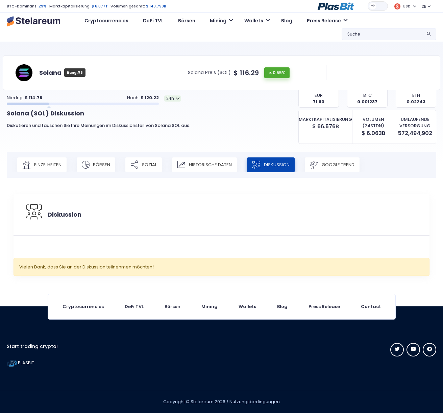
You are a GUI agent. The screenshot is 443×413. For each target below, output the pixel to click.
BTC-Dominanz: (22, 6)
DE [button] (424, 6)
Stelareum (202, 401)
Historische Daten (204, 165)
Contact (371, 306)
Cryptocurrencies (106, 20)
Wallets (247, 306)
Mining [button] (218, 20)
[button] (336, 5)
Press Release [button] (324, 20)
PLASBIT (20, 363)
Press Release (324, 306)
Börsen (186, 20)
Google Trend (332, 165)
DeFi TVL (153, 20)
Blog (286, 20)
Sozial (143, 165)
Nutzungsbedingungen (254, 401)
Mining (209, 306)
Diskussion (271, 165)
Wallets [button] (253, 20)
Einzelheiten (41, 165)
